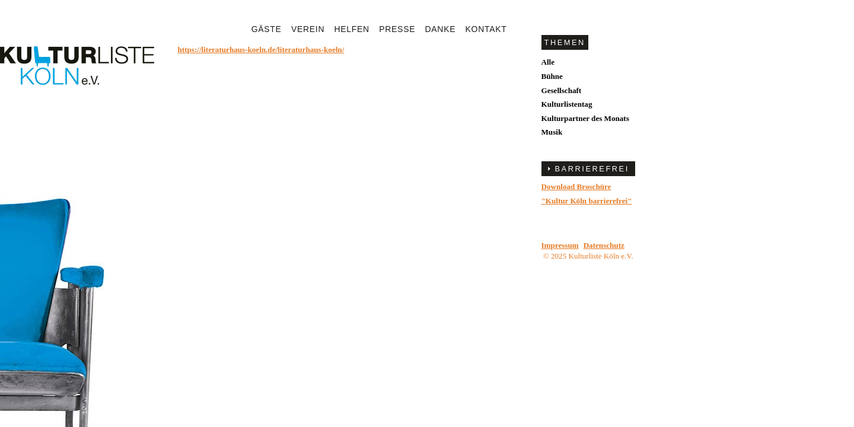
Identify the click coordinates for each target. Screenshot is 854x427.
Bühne (552, 76)
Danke (440, 29)
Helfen (351, 29)
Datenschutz (604, 245)
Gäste (266, 29)
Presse (397, 29)
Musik (552, 132)
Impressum (560, 245)
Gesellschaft (561, 90)
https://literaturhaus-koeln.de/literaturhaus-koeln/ (261, 49)
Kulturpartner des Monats (585, 118)
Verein (307, 29)
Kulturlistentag (566, 104)
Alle (548, 62)
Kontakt (486, 29)
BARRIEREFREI (592, 168)
